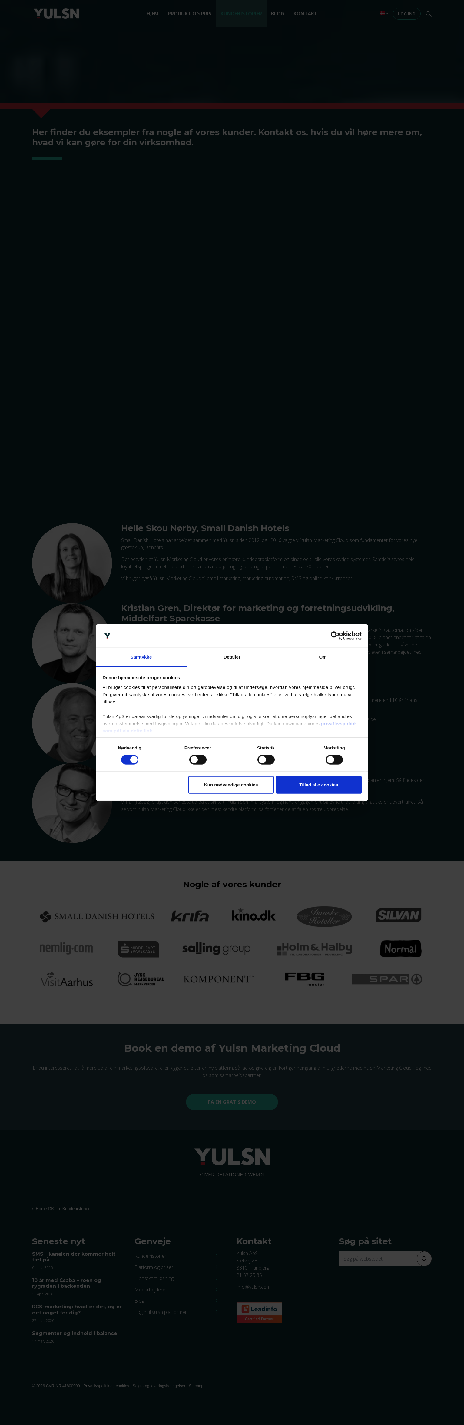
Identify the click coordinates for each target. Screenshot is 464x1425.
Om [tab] (322, 656)
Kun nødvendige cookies (231, 784)
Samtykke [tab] (141, 656)
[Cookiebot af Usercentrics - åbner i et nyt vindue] (335, 635)
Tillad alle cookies (318, 784)
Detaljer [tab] (232, 656)
